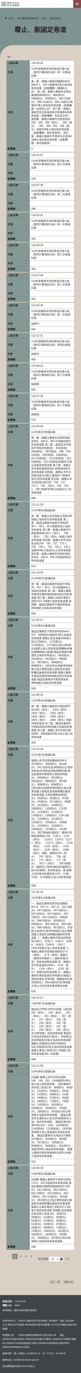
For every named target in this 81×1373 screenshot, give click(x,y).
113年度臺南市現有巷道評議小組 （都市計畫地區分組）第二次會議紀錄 (50, 284)
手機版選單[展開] (77, 4)
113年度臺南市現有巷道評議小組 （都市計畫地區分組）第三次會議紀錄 (50, 254)
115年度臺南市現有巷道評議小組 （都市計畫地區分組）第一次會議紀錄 (50, 72)
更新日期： (8, 1301)
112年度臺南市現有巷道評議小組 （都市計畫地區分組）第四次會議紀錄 (50, 345)
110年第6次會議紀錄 (43, 1071)
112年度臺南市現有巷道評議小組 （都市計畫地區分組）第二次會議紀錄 (50, 405)
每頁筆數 (43, 1258)
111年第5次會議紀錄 (43, 578)
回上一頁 (55, 1282)
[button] (61, 1259)
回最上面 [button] (68, 1282)
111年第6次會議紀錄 (43, 510)
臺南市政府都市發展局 (40, 4)
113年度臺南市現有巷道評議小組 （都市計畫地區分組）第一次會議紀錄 (50, 314)
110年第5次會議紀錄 (43, 1173)
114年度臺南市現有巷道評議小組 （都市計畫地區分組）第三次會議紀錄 (50, 164)
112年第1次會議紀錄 (43, 432)
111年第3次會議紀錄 (43, 700)
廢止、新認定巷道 (52, 18)
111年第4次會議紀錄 (43, 625)
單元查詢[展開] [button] (10, 57)
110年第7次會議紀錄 (43, 1003)
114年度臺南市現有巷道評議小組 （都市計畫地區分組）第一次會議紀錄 (50, 224)
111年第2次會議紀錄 (43, 754)
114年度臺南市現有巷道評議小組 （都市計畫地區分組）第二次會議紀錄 (50, 194)
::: (74, 24)
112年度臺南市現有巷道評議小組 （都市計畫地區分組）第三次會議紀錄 (50, 375)
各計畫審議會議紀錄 (28, 18)
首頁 (10, 18)
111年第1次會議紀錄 (43, 897)
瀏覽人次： (8, 1305)
